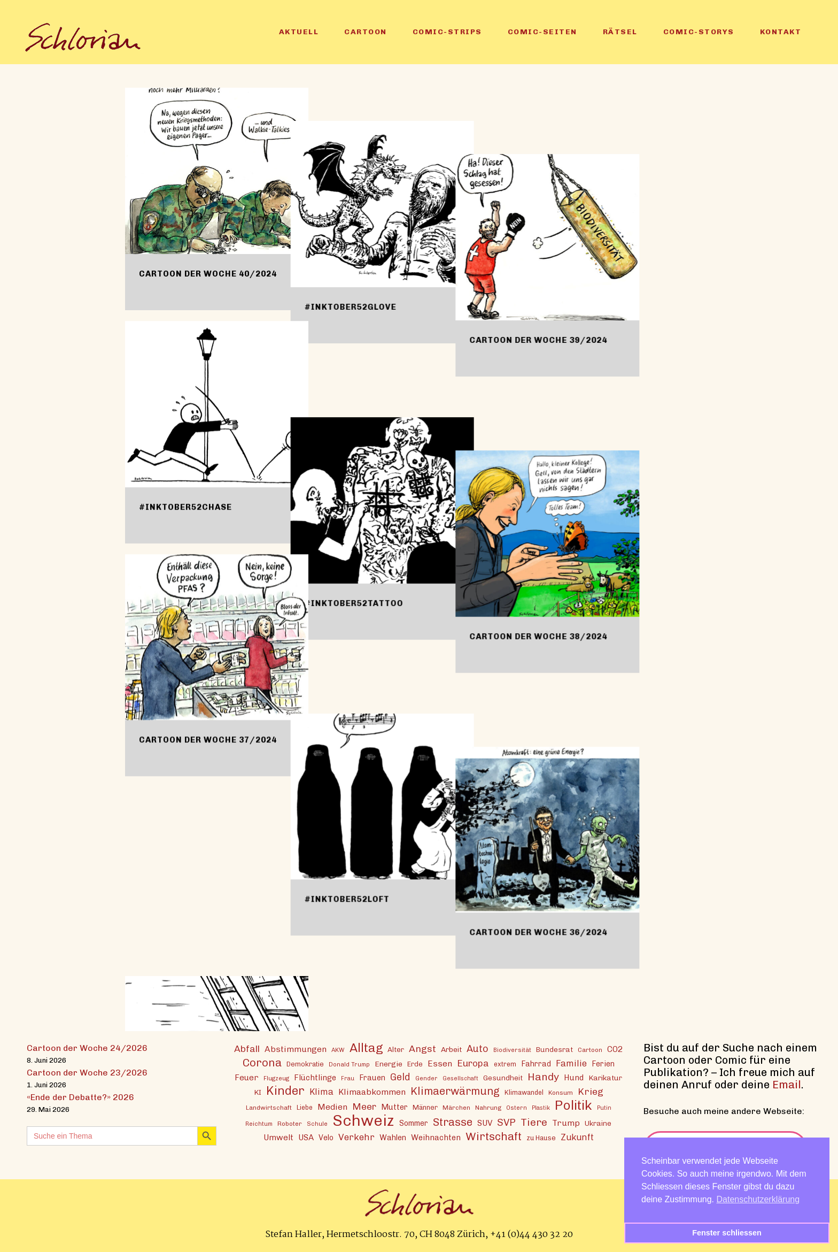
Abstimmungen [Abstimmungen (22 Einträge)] (296, 1048)
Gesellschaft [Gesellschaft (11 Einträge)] (460, 1077)
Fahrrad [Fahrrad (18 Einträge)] (536, 1063)
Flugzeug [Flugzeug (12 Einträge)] (276, 1077)
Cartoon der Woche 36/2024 (600, 739)
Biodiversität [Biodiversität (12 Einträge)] (512, 1049)
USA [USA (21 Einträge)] (306, 1137)
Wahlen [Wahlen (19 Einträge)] (392, 1137)
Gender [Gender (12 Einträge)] (426, 1077)
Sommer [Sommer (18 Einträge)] (413, 1122)
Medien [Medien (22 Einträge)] (332, 1106)
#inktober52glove (381, 274)
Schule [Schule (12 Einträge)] (317, 1123)
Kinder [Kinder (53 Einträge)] (285, 1090)
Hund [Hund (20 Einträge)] (574, 1077)
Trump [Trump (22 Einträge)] (566, 1122)
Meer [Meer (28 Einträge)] (364, 1105)
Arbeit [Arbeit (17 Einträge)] (451, 1048)
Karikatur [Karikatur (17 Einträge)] (605, 1077)
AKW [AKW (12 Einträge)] (338, 1049)
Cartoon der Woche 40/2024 (208, 274)
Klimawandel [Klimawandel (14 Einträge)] (524, 1092)
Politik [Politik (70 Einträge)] (573, 1105)
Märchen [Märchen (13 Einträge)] (456, 1107)
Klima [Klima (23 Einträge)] (321, 1091)
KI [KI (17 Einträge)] (257, 1091)
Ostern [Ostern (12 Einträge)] (516, 1107)
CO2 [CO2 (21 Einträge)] (615, 1049)
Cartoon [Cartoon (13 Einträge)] (590, 1049)
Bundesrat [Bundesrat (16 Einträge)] (554, 1048)
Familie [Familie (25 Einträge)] (571, 1062)
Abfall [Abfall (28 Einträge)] (247, 1048)
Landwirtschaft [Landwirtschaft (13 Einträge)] (269, 1107)
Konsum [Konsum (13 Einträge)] (560, 1092)
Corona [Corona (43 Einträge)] (262, 1062)
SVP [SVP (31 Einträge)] (506, 1122)
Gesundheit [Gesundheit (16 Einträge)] (503, 1077)
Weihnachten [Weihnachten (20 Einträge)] (436, 1137)
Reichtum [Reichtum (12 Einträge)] (259, 1123)
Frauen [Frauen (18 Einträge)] (372, 1077)
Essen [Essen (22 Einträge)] (440, 1063)
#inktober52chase (185, 507)
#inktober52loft (377, 739)
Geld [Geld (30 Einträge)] (400, 1076)
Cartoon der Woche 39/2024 (600, 274)
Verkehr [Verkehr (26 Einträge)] (356, 1136)
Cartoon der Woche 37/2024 (208, 739)
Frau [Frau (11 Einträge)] (347, 1077)
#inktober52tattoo (384, 507)
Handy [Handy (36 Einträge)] (543, 1076)
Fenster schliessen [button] (727, 1232)
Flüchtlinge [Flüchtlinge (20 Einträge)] (315, 1077)
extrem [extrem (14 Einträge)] (505, 1063)
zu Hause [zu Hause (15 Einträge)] (541, 1137)
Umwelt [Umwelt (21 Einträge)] (278, 1137)
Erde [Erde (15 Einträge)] (415, 1063)
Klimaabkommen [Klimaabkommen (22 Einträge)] (372, 1091)
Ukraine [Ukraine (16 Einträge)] (598, 1122)
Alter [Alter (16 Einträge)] (395, 1048)
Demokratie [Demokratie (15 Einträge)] (305, 1063)
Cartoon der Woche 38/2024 (600, 507)
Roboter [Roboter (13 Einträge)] (289, 1123)
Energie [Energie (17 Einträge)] (388, 1063)
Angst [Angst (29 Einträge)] (422, 1048)
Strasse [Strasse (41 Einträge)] (452, 1122)
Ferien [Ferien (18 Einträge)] (603, 1063)
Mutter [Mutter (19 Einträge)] (394, 1106)
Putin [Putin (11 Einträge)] (604, 1107)
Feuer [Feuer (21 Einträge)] (247, 1077)
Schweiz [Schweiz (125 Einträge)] (363, 1119)
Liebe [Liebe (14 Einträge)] (305, 1107)
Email (786, 1084)
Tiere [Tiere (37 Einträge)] (534, 1122)
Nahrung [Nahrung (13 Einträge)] (488, 1107)
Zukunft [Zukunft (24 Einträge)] (577, 1136)
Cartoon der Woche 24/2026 (87, 1047)
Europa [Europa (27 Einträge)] (473, 1062)
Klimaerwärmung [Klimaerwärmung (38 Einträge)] (455, 1091)
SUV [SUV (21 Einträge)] (484, 1122)
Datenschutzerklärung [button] (758, 1199)
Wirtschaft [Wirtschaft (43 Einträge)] (493, 1136)
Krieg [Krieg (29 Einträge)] (590, 1090)
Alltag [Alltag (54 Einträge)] (366, 1047)
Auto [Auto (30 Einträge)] (477, 1048)
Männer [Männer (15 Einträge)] (425, 1107)
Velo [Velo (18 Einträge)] (326, 1137)
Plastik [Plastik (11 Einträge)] (541, 1107)
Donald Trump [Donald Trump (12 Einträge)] (349, 1063)
